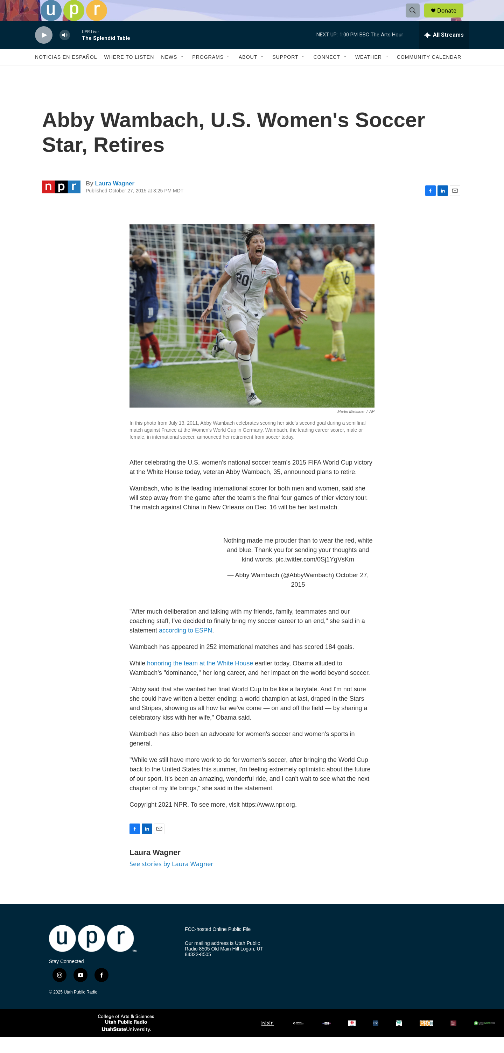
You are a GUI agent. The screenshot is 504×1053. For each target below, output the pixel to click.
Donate (451, 18)
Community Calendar (429, 73)
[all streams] (444, 51)
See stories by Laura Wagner (172, 879)
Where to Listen (129, 73)
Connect (327, 73)
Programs (208, 73)
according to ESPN (185, 646)
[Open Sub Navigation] (182, 73)
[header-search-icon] (416, 19)
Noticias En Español (66, 73)
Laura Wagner (114, 199)
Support (285, 73)
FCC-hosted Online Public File (218, 945)
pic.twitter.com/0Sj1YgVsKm (314, 575)
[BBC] (326, 1038)
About (248, 73)
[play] (43, 51)
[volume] (65, 51)
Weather (368, 73)
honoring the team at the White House (200, 679)
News (169, 73)
